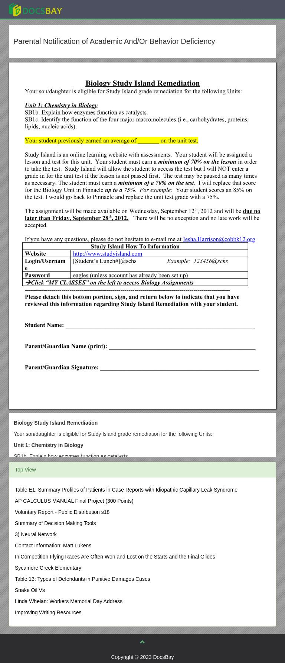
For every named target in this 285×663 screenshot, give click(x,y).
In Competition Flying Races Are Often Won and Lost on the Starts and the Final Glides (115, 557)
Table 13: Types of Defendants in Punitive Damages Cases (82, 579)
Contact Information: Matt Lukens (53, 545)
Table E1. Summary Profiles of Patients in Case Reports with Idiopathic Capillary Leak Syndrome (126, 490)
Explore (91, 9)
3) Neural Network (36, 534)
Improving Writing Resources (48, 612)
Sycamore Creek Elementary (48, 568)
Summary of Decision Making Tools (55, 523)
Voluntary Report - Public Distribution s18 (62, 512)
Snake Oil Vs (30, 590)
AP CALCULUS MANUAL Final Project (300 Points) (74, 501)
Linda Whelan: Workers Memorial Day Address (68, 601)
